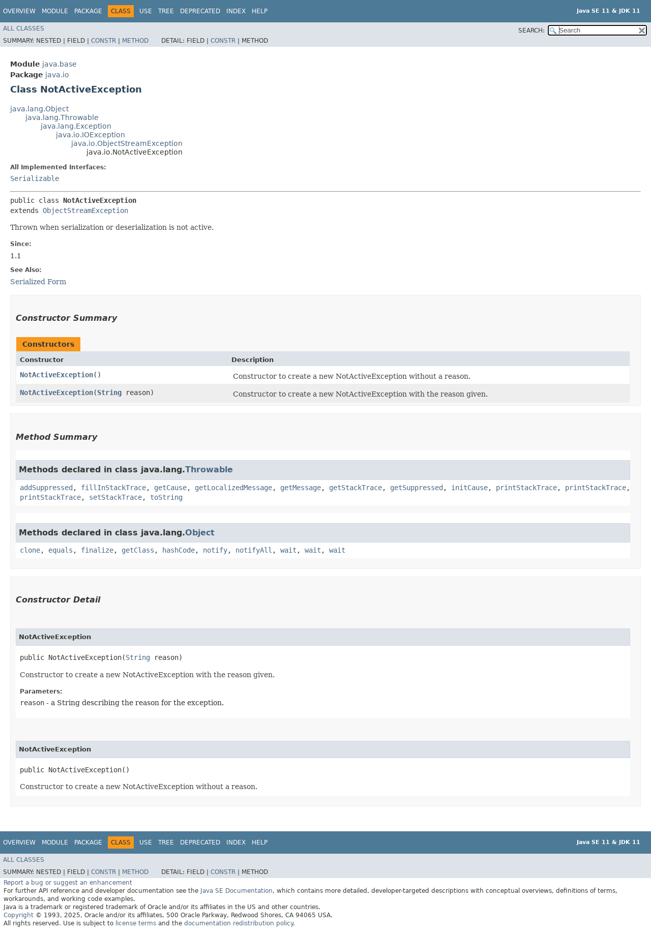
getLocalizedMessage (233, 488)
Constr (103, 40)
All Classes (23, 28)
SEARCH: (531, 30)
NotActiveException (56, 375)
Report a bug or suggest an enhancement (68, 882)
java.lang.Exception (76, 126)
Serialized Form (38, 282)
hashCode (178, 550)
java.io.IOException (90, 135)
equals (60, 550)
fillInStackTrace (113, 488)
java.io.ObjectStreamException (127, 143)
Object (200, 532)
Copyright (19, 915)
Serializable (34, 178)
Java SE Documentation (236, 890)
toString (166, 497)
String (109, 392)
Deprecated (200, 11)
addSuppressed (46, 488)
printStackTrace (526, 488)
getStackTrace (355, 488)
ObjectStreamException (85, 210)
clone (30, 550)
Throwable (209, 469)
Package (88, 11)
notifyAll (253, 550)
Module (55, 11)
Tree (166, 11)
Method (135, 40)
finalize (97, 550)
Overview (19, 11)
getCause (170, 488)
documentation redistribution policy (238, 923)
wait (288, 550)
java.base (59, 64)
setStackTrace (115, 497)
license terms (135, 923)
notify (215, 550)
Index (236, 11)
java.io (57, 75)
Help (260, 11)
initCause (469, 488)
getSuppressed (416, 488)
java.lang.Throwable (62, 117)
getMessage (300, 488)
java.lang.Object (39, 109)
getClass (138, 550)
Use (145, 11)
